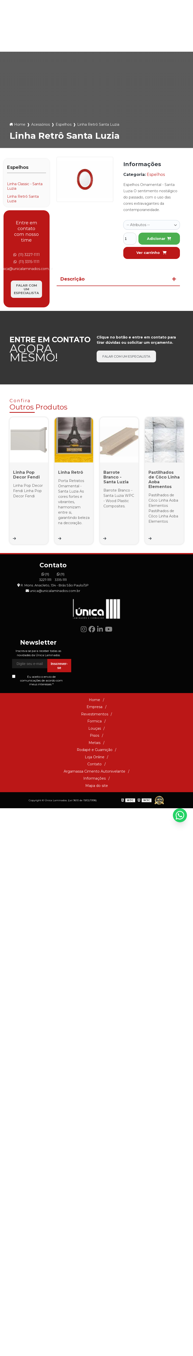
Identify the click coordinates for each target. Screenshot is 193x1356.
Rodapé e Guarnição (136, 41)
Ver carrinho (151, 252)
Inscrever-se (59, 782)
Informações (94, 895)
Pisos (87, 41)
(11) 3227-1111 (79, 22)
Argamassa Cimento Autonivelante (94, 888)
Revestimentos (94, 831)
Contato (94, 881)
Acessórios (40, 124)
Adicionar (159, 238)
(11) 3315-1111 (108, 22)
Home (19, 124)
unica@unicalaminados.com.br (155, 22)
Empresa (94, 824)
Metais (109, 41)
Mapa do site (96, 902)
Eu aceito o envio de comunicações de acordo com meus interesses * (37, 797)
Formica (40, 41)
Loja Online (163, 41)
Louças (65, 41)
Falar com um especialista (26, 289)
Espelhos (63, 124)
